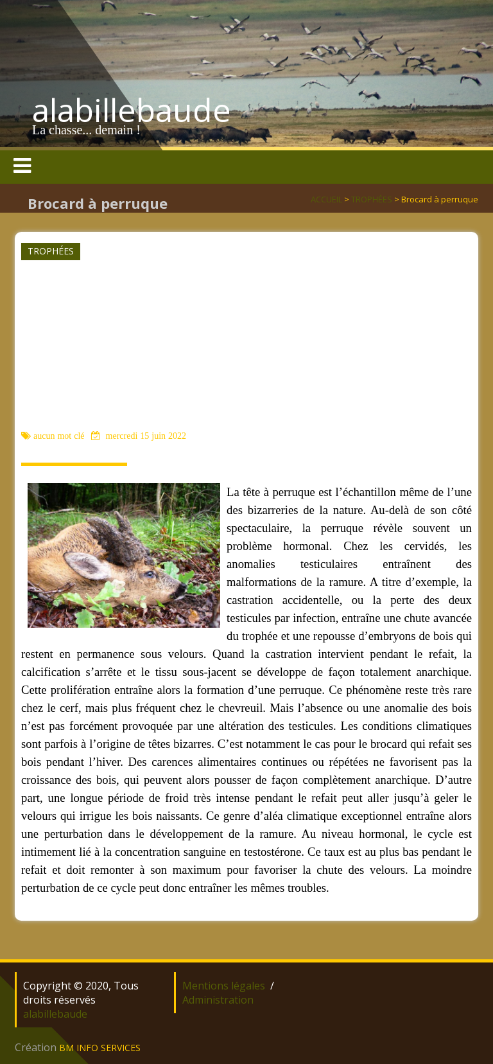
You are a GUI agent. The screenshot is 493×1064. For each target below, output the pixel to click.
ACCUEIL (326, 199)
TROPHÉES (371, 199)
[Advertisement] (245, 331)
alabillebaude (131, 110)
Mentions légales (223, 986)
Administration (218, 1000)
